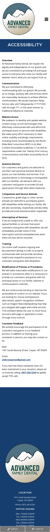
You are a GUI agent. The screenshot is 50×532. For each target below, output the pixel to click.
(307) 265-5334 (28, 372)
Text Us (37, 528)
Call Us (12, 528)
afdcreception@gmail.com (16, 359)
